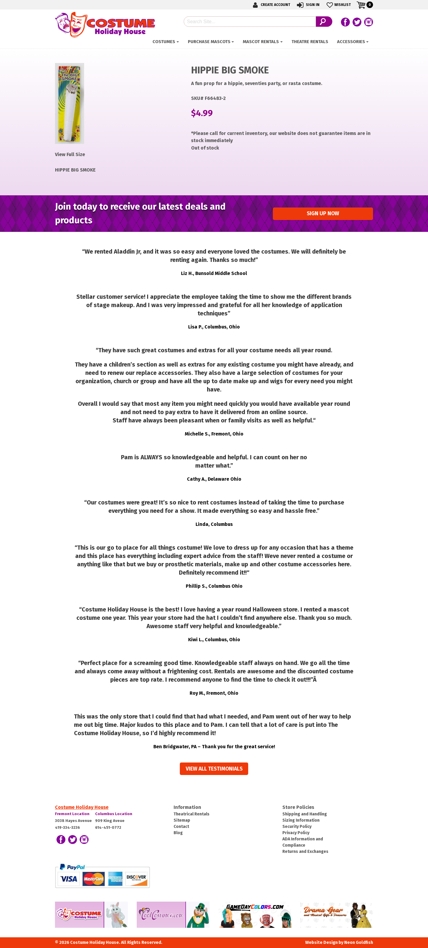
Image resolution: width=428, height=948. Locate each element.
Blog (178, 832)
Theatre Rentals (310, 41)
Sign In (308, 5)
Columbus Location (113, 814)
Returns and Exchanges (305, 851)
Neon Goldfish (358, 942)
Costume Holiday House (81, 807)
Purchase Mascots (209, 41)
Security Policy (296, 826)
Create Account (270, 5)
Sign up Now (323, 213)
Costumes (163, 41)
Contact (181, 826)
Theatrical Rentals (192, 814)
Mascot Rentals (261, 41)
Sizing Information (301, 820)
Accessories (351, 41)
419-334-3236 (67, 827)
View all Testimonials (214, 769)
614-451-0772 (108, 827)
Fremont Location (72, 814)
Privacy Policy (295, 832)
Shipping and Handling (304, 814)
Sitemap (182, 820)
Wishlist (338, 5)
